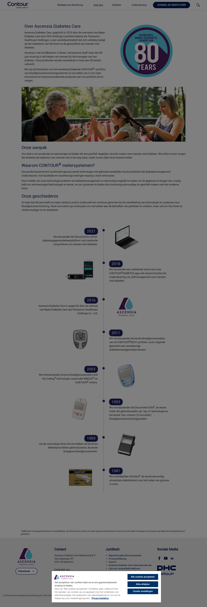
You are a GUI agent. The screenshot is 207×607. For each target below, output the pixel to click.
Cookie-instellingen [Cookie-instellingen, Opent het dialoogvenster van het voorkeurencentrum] (143, 591)
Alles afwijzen (143, 584)
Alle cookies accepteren (143, 577)
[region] (106, 586)
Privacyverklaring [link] (100, 598)
